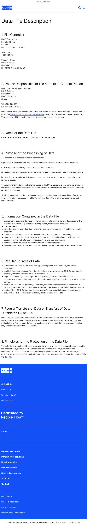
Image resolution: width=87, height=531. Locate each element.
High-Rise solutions (10, 451)
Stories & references (11, 473)
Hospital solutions (9, 462)
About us (5, 478)
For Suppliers (7, 400)
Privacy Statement (9, 507)
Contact (5, 484)
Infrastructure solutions (12, 457)
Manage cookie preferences (13, 513)
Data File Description (10, 502)
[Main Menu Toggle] (84, 7)
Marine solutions (9, 467)
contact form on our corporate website (27, 114)
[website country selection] (80, 7)
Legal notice (6, 496)
